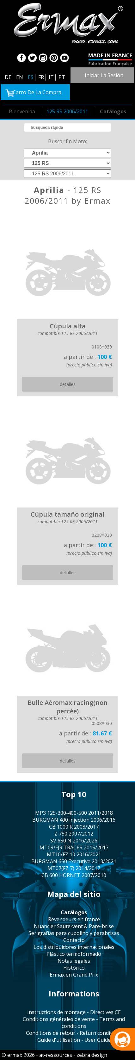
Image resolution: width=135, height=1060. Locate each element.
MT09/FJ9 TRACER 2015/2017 (74, 847)
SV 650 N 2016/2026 (73, 840)
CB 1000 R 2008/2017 (74, 826)
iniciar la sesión (104, 75)
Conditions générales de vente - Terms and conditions (74, 1022)
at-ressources (55, 1054)
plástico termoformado (73, 953)
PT (61, 77)
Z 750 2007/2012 (73, 833)
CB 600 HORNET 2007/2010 (73, 875)
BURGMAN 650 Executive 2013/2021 (73, 861)
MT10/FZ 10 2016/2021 (74, 854)
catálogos (113, 111)
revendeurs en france (74, 919)
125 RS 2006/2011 (67, 111)
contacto (74, 940)
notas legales (74, 960)
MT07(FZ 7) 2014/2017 (73, 868)
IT (51, 77)
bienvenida (22, 111)
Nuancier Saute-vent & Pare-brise (74, 926)
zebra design (92, 1054)
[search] (67, 127)
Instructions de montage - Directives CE (74, 1012)
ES (31, 77)
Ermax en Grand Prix (74, 974)
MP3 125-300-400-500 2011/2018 (74, 812)
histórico (74, 967)
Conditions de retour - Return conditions (74, 1032)
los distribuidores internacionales (74, 947)
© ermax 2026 (18, 1054)
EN (19, 77)
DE (8, 77)
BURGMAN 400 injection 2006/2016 (73, 819)
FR (41, 77)
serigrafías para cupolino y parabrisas (73, 933)
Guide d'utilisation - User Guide (74, 1039)
